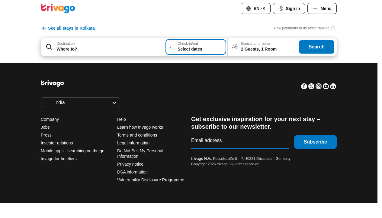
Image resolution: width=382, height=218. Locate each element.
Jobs (45, 127)
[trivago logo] (58, 8)
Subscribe (315, 141)
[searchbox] (108, 49)
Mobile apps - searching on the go (72, 150)
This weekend (215, 178)
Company (50, 119)
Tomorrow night (167, 178)
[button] (102, 47)
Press (46, 135)
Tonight (125, 178)
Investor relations (57, 142)
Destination (65, 43)
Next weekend (260, 178)
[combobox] (102, 47)
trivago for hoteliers (59, 158)
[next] (288, 70)
